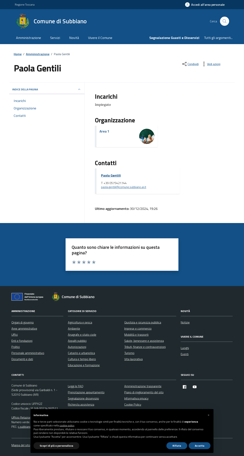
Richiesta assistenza (81, 404)
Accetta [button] (199, 446)
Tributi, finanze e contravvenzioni (145, 346)
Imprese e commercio (138, 328)
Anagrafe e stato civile (82, 334)
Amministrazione (28, 37)
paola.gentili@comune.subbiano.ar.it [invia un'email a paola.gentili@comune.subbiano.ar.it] (123, 187)
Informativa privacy (136, 398)
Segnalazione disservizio (83, 398)
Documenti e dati (22, 359)
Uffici (14, 334)
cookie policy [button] (66, 425)
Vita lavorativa (133, 359)
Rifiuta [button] (177, 446)
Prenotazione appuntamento (86, 392)
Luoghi (185, 348)
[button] (208, 415)
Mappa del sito (20, 445)
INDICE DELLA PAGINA (46, 89)
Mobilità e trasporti (136, 334)
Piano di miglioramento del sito (144, 392)
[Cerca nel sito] (224, 21)
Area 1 (104, 131)
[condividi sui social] (190, 64)
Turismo (129, 353)
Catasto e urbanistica (81, 353)
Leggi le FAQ (75, 386)
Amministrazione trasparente (142, 386)
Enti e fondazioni (21, 340)
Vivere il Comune (100, 37)
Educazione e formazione (84, 365)
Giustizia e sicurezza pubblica (142, 322)
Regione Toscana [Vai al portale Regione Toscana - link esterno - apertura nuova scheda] (25, 4)
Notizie (185, 322)
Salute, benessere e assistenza (144, 340)
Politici (15, 346)
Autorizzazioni (77, 346)
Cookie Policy (132, 404)
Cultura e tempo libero (82, 359)
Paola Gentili (111, 175)
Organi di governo (22, 322)
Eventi (185, 354)
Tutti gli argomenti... (218, 37)
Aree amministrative (24, 328)
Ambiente (74, 328)
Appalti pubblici (77, 340)
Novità (74, 37)
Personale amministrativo (27, 353)
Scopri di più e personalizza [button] (56, 446)
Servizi (55, 37)
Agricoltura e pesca (80, 322)
